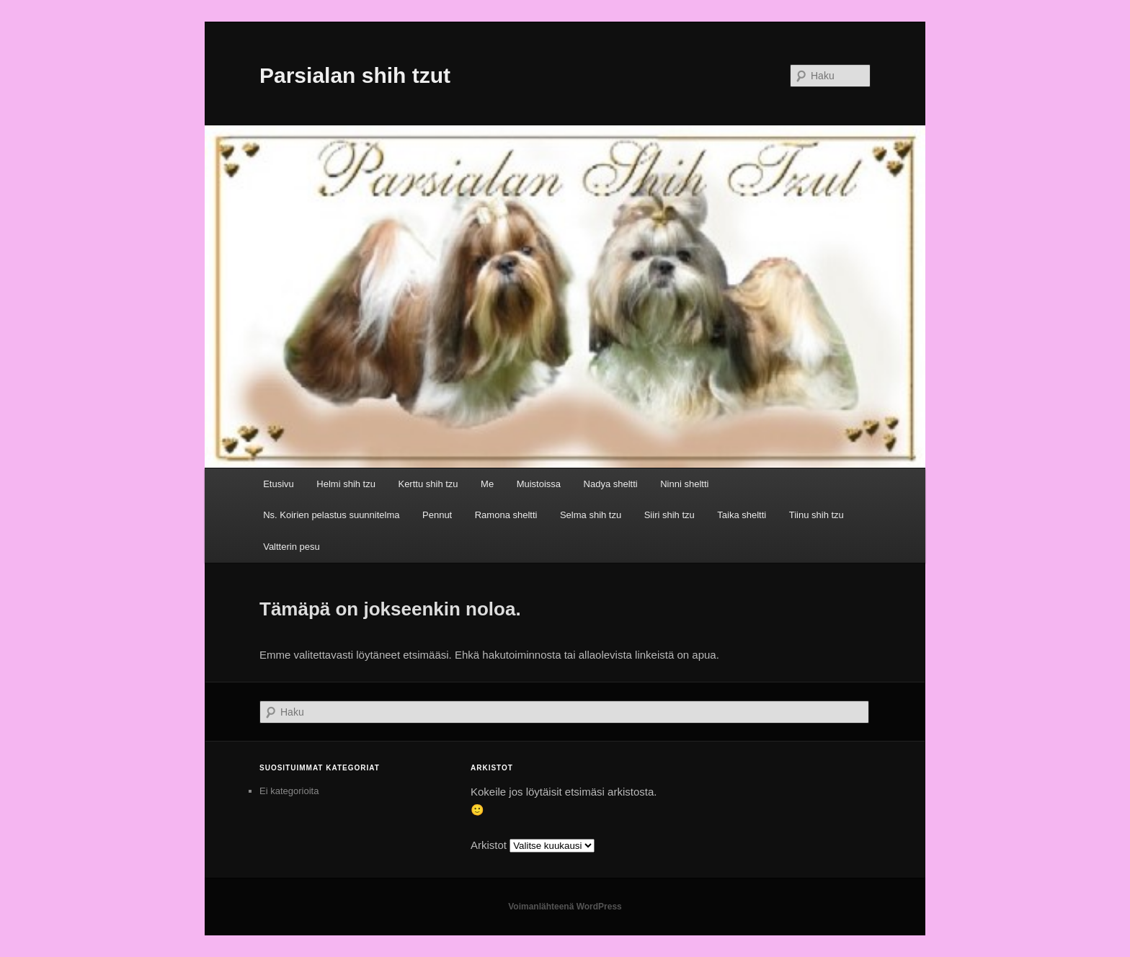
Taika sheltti (741, 514)
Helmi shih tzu (345, 483)
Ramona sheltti (506, 514)
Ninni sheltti (684, 483)
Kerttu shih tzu (428, 483)
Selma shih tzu (590, 514)
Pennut (437, 514)
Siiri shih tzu (669, 514)
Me (487, 483)
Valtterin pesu (291, 546)
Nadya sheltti (611, 483)
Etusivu (278, 483)
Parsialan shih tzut (354, 75)
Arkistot (489, 845)
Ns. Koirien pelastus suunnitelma (331, 514)
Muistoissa (539, 483)
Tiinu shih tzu (816, 514)
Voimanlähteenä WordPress (565, 907)
